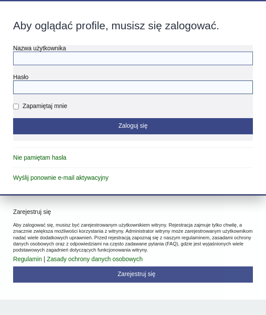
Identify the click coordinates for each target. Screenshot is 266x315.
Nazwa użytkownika (39, 48)
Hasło (20, 77)
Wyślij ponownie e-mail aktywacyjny (60, 178)
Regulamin (27, 259)
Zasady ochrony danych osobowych (94, 259)
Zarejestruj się (136, 274)
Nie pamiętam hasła (39, 157)
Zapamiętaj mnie (40, 106)
